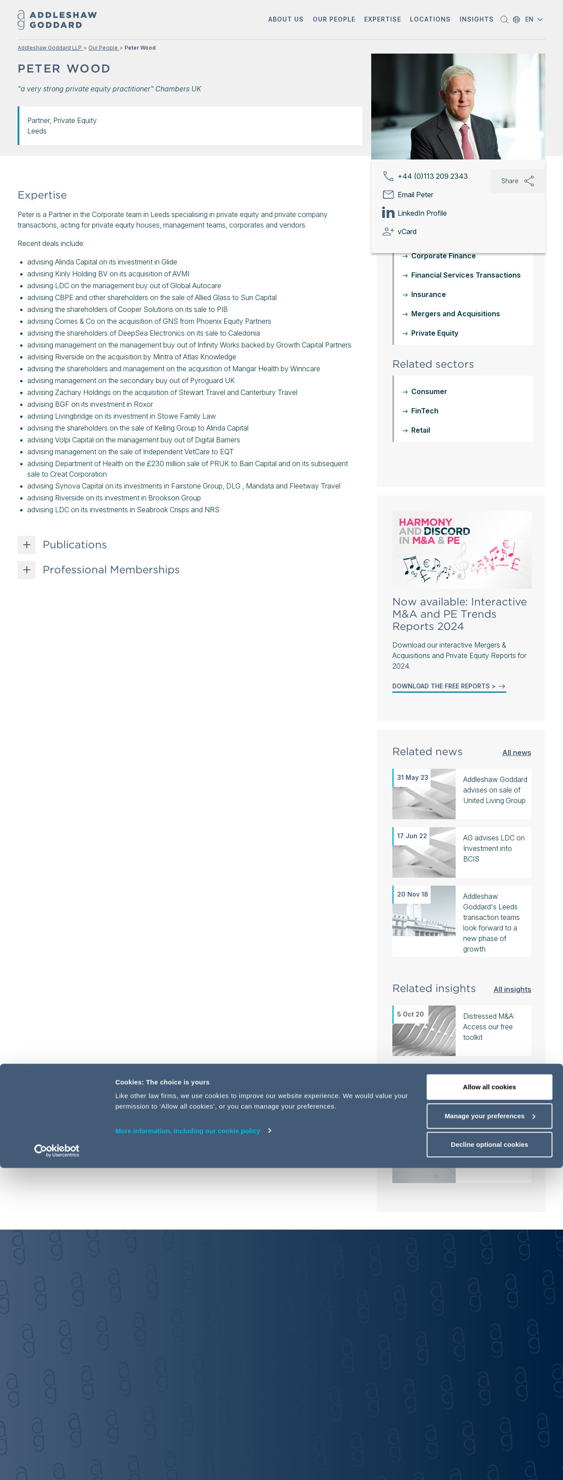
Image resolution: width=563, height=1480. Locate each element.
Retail (420, 430)
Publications (75, 545)
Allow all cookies (489, 1399)
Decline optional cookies (489, 1456)
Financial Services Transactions (466, 275)
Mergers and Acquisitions (455, 313)
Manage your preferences (490, 1428)
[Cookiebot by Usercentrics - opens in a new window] (56, 1462)
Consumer (429, 391)
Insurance (428, 294)
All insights (512, 989)
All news (516, 752)
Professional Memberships (111, 570)
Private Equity (434, 333)
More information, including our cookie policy (187, 1442)
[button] (286, 20)
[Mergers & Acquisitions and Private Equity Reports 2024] (462, 550)
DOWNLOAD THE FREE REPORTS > (449, 686)
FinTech (425, 410)
